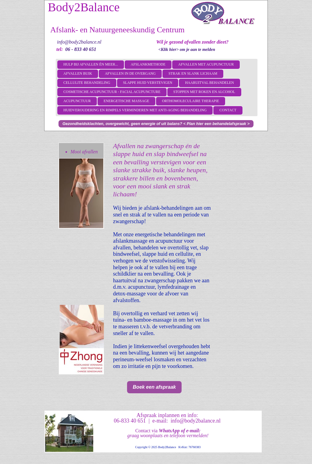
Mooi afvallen (84, 151)
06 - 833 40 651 (80, 49)
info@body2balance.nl (79, 42)
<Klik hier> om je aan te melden (186, 49)
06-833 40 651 (130, 421)
